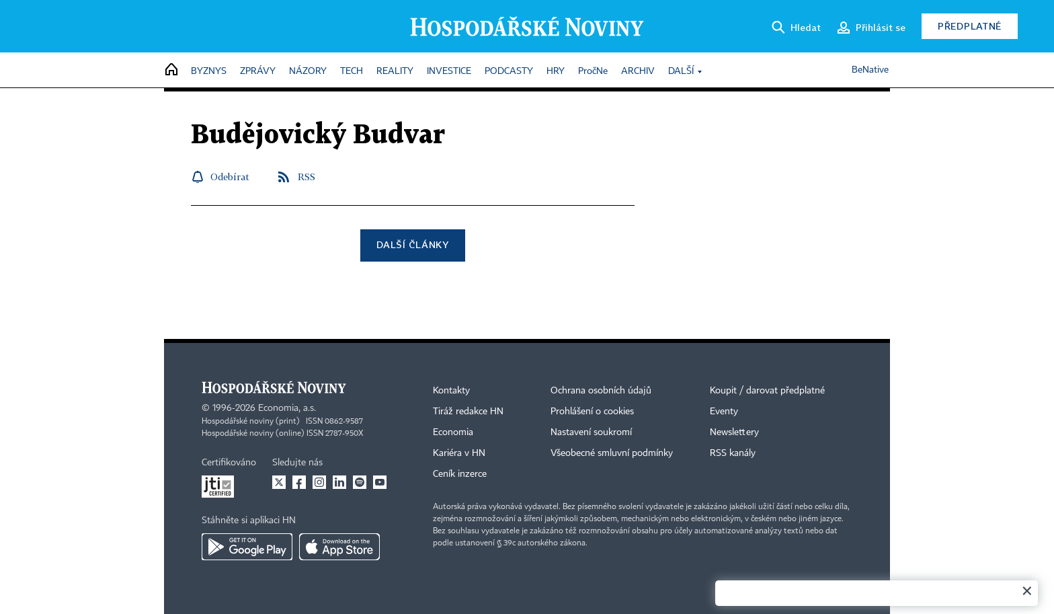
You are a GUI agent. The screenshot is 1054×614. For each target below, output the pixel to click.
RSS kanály (733, 453)
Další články (412, 244)
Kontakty (451, 390)
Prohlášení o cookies (592, 411)
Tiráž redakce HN (468, 411)
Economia (453, 432)
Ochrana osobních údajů (601, 390)
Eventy (724, 411)
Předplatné (970, 26)
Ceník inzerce (460, 474)
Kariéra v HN (459, 453)
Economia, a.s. (287, 408)
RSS (306, 176)
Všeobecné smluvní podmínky (612, 453)
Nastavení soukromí (591, 432)
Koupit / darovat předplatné (767, 390)
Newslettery (734, 432)
